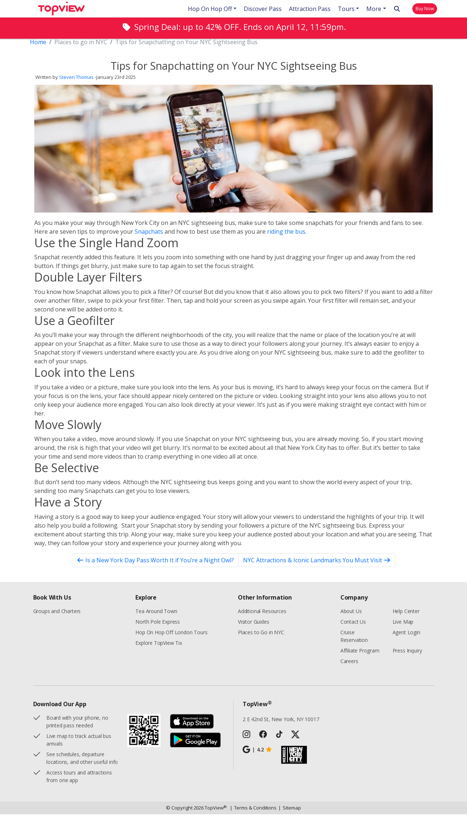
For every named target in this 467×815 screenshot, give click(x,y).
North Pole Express (157, 622)
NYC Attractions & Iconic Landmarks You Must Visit (317, 561)
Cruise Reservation (354, 637)
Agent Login (406, 633)
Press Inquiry (407, 651)
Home (38, 43)
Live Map (403, 622)
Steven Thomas (76, 78)
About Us (351, 611)
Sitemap (289, 808)
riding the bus (286, 232)
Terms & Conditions (253, 808)
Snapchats (149, 232)
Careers (349, 661)
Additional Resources (262, 611)
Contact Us (353, 622)
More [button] (373, 9)
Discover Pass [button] (263, 9)
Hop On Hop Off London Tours (171, 633)
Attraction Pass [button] (310, 9)
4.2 (257, 750)
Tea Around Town (156, 611)
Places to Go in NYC (261, 633)
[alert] (233, 28)
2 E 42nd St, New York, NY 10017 (281, 719)
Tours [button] (346, 9)
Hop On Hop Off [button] (210, 9)
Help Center (406, 611)
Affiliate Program (359, 651)
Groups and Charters (57, 611)
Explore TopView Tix (158, 643)
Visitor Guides (253, 622)
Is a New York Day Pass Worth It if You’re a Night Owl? (155, 561)
